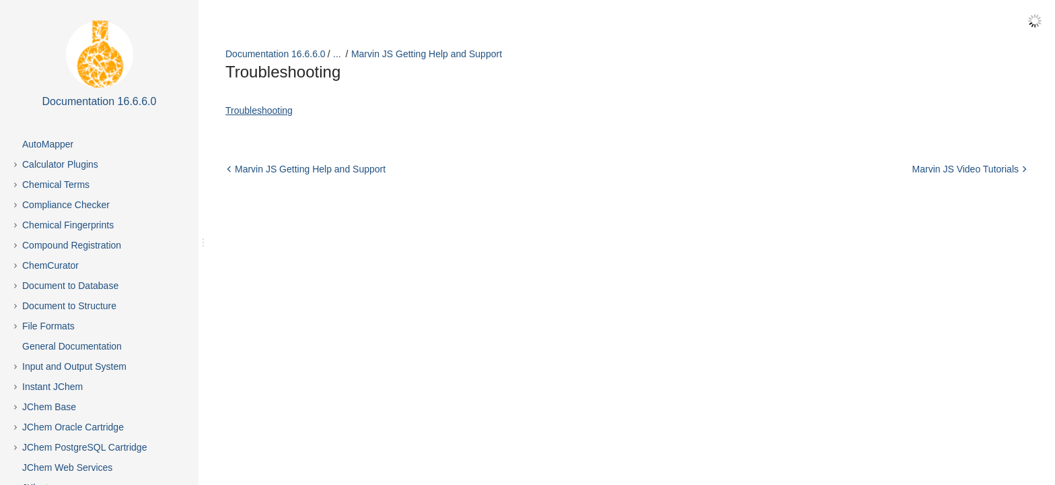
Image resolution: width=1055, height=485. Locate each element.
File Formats (48, 326)
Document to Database (70, 285)
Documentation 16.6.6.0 (275, 53)
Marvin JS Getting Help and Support (426, 53)
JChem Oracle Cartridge (73, 427)
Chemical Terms (55, 184)
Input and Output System (74, 366)
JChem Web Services (67, 467)
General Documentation (72, 346)
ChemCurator (50, 265)
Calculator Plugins (60, 164)
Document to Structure (69, 305)
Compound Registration (71, 245)
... (337, 53)
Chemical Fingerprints (68, 225)
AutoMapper (47, 144)
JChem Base (49, 406)
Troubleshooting (259, 110)
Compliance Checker (66, 204)
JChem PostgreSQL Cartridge (84, 447)
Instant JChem (52, 386)
